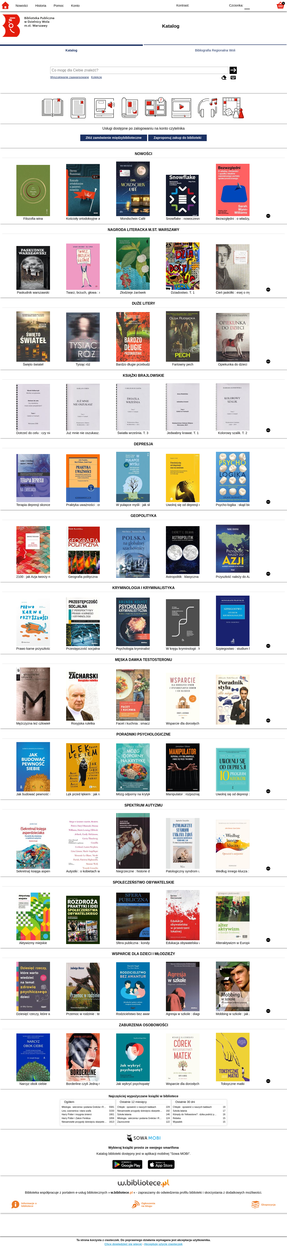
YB (212, 5)
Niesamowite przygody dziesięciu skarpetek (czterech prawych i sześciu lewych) (102, 1122)
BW (203, 5)
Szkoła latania (124, 1114)
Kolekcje (96, 77)
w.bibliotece (122, 1192)
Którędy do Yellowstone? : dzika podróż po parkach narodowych (205, 1114)
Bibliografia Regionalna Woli (215, 50)
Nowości (22, 5)
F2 (265, 5)
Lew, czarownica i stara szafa (76, 1111)
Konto (75, 5)
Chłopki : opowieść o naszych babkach (136, 1107)
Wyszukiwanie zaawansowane (69, 77)
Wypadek (177, 1122)
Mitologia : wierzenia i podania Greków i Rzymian (86, 1107)
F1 (255, 5)
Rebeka (177, 1118)
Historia (40, 5)
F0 (247, 5)
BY (221, 5)
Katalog (71, 50)
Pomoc (59, 5)
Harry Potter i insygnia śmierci (77, 1114)
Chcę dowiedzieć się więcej (123, 1244)
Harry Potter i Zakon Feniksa (76, 1118)
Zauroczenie (123, 1122)
